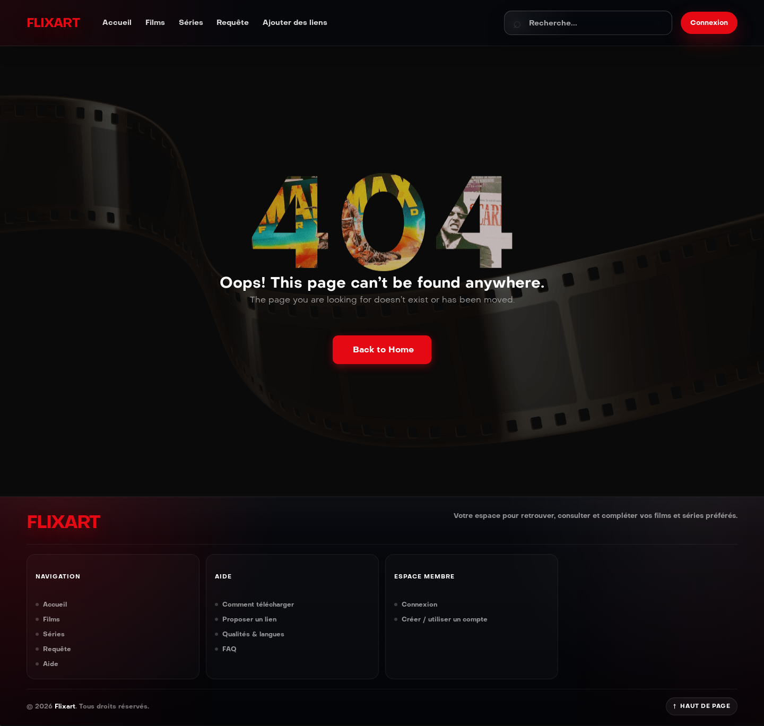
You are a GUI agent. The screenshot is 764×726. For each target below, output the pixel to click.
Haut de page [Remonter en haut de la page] (702, 706)
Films (155, 23)
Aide (50, 664)
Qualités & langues (253, 634)
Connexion (419, 604)
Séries (191, 23)
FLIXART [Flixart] (53, 22)
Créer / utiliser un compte (445, 619)
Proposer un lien (249, 619)
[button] (382, 349)
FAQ (229, 649)
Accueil (117, 23)
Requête (232, 23)
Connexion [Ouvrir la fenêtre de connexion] (709, 23)
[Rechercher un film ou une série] (588, 23)
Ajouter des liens (295, 23)
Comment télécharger (258, 604)
